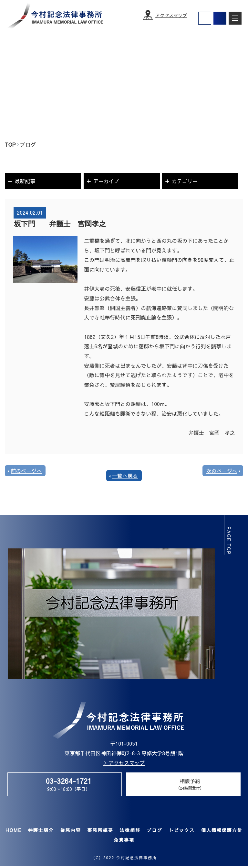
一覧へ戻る (125, 475)
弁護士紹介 (41, 830)
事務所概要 (100, 830)
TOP (10, 144)
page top (229, 540)
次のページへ (221, 471)
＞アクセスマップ (124, 763)
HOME (13, 830)
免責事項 (124, 840)
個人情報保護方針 (221, 830)
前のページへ (26, 471)
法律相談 (129, 830)
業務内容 (70, 830)
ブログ (154, 830)
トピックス (181, 830)
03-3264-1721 (68, 780)
